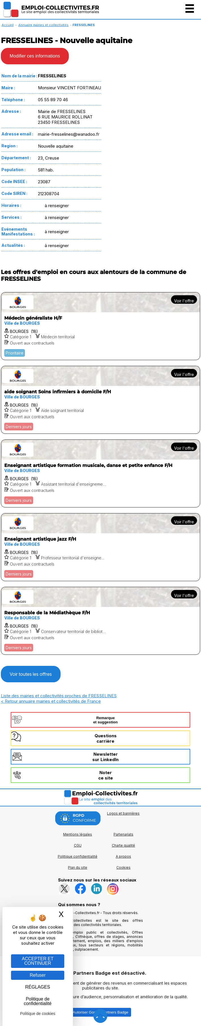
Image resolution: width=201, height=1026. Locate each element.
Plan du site (77, 867)
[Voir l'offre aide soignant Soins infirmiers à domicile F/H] (100, 400)
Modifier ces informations (35, 56)
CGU (78, 845)
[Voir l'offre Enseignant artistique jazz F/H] (100, 547)
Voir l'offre (184, 300)
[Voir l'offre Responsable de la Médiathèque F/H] (100, 621)
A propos (123, 856)
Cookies (123, 867)
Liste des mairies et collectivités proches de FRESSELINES (59, 695)
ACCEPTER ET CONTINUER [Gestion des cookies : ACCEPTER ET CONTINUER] (38, 961)
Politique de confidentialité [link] (38, 1001)
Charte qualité (123, 845)
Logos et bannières (123, 813)
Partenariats (123, 834)
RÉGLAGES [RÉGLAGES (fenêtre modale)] (37, 987)
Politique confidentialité (77, 856)
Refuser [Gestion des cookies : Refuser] (38, 975)
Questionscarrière (106, 738)
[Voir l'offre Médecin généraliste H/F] (100, 326)
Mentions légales (77, 834)
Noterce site (105, 775)
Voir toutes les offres (31, 674)
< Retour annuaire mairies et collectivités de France (51, 701)
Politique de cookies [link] (37, 1013)
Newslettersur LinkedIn (105, 756)
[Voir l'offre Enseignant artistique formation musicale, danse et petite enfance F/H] (100, 473)
